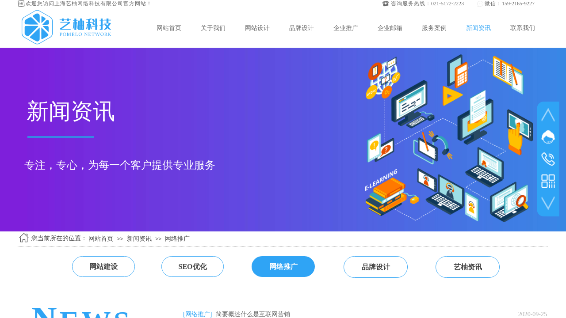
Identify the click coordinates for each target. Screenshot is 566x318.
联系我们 (522, 27)
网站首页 (169, 27)
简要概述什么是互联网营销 (253, 314)
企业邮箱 (390, 27)
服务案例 (434, 27)
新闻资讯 (478, 27)
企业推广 (345, 27)
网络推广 (177, 238)
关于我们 (213, 27)
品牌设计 (301, 27)
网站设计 (257, 27)
